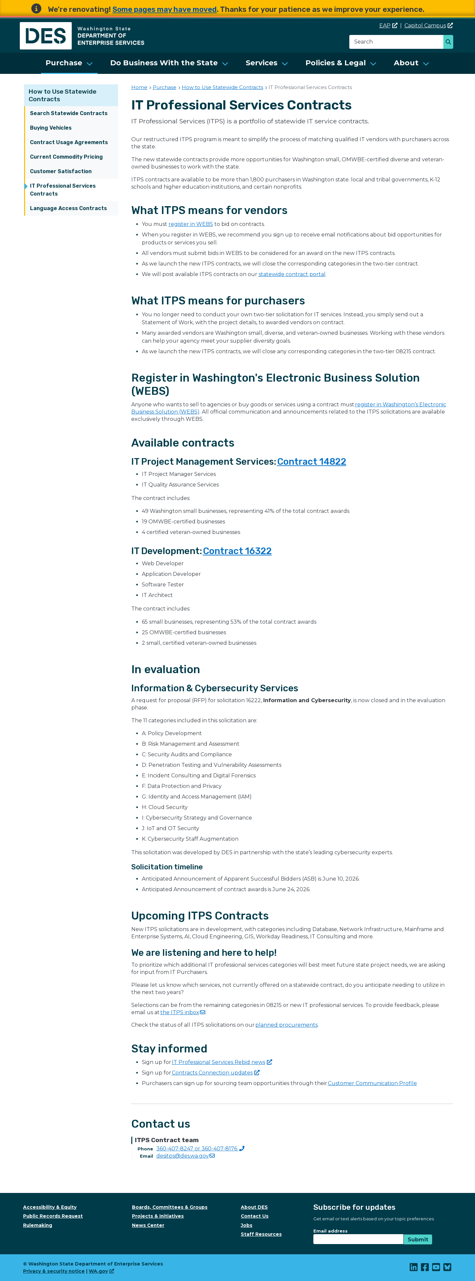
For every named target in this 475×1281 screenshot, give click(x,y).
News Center (148, 1225)
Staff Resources (261, 1234)
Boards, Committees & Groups (169, 1207)
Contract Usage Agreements (69, 142)
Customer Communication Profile (372, 1083)
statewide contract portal (292, 274)
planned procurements (286, 1025)
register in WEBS (191, 224)
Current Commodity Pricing (66, 157)
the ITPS (182, 1012)
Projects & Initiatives (158, 1216)
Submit (418, 1239)
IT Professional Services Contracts (63, 190)
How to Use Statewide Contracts (222, 87)
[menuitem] (69, 63)
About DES (254, 1207)
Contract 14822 (311, 461)
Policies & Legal (335, 62)
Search (450, 43)
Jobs (246, 1225)
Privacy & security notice (54, 1271)
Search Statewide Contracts (69, 113)
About (406, 62)
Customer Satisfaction (61, 171)
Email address (330, 1231)
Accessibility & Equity (50, 1207)
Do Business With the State (164, 62)
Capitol (428, 25)
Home (139, 87)
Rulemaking (37, 1225)
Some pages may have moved (164, 9)
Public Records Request (53, 1216)
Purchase (64, 62)
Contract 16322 (237, 551)
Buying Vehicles (51, 128)
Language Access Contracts (68, 208)
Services (261, 62)
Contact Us (255, 1216)
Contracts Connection (216, 1073)
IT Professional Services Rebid (222, 1062)
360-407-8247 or (200, 1148)
